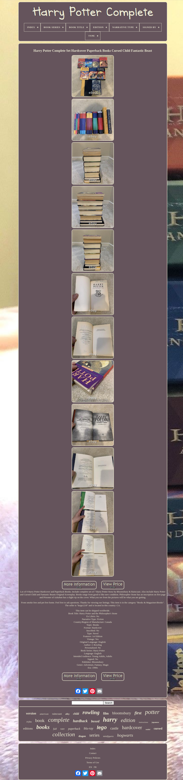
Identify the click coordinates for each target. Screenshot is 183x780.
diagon (82, 736)
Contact (92, 753)
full (55, 728)
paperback (74, 728)
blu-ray (88, 728)
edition (128, 720)
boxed (95, 721)
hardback (80, 721)
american (44, 714)
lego (102, 727)
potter (152, 712)
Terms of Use (92, 762)
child (76, 713)
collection (63, 734)
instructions (143, 722)
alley (67, 714)
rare (62, 729)
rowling (91, 712)
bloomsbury (121, 713)
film (106, 713)
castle (114, 728)
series (94, 735)
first (138, 713)
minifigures (108, 736)
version (31, 713)
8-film (29, 722)
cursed (158, 728)
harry (110, 719)
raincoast (57, 713)
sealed (148, 729)
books (43, 727)
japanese (155, 722)
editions (28, 728)
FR (95, 767)
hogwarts (125, 735)
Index (92, 748)
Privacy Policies (92, 757)
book (39, 720)
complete (58, 720)
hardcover (132, 727)
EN (90, 767)
